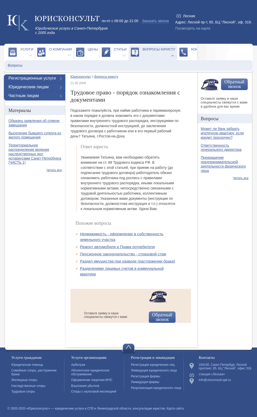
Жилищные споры (24, 380)
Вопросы (15, 65)
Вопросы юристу (159, 49)
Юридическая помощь (27, 365)
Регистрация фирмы (145, 376)
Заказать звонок (155, 21)
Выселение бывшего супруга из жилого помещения (34, 135)
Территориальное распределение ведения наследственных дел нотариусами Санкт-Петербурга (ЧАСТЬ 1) (34, 153)
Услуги (26, 49)
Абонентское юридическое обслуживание (90, 372)
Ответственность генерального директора (221, 147)
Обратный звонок (162, 317)
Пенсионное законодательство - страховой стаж (123, 254)
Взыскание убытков (85, 386)
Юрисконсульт (80, 77)
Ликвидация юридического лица (154, 370)
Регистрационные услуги (32, 78)
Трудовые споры (23, 391)
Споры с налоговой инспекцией (93, 391)
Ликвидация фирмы (145, 382)
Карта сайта (175, 408)
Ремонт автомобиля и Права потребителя (117, 247)
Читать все (54, 170)
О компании (60, 49)
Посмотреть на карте (192, 28)
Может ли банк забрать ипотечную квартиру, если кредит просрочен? (222, 133)
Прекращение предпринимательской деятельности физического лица (223, 163)
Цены (93, 49)
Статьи (120, 49)
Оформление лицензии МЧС (91, 380)
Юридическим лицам (28, 87)
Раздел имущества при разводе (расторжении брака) (127, 261)
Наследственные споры (28, 386)
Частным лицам (23, 95)
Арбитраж (78, 365)
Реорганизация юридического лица (156, 388)
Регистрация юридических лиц (153, 365)
